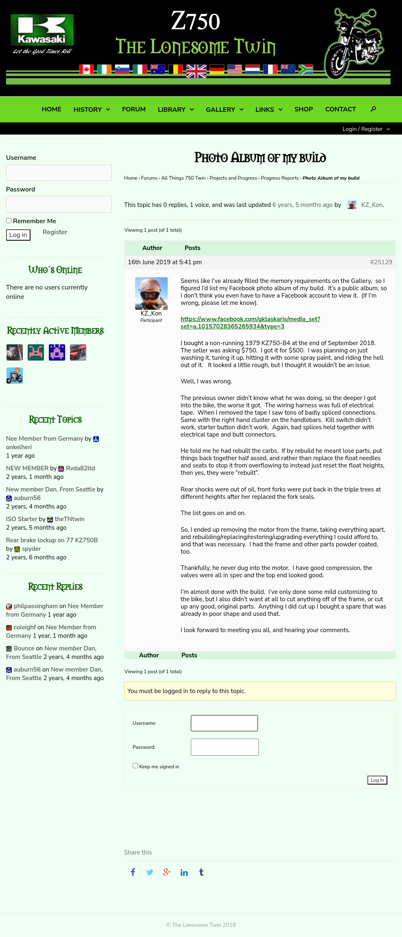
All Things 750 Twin (183, 178)
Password (20, 189)
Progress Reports (280, 178)
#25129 (381, 262)
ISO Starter (21, 519)
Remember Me (31, 221)
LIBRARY (172, 109)
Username (21, 157)
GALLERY (220, 109)
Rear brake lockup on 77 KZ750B (52, 540)
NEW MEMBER (27, 468)
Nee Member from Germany (44, 439)
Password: (144, 747)
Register (55, 232)
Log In (377, 780)
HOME (51, 109)
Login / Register (362, 129)
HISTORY (88, 109)
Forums (149, 178)
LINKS (265, 109)
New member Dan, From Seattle (50, 489)
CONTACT (340, 109)
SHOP (304, 109)
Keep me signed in (159, 766)
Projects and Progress (233, 178)
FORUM (134, 109)
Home (130, 178)
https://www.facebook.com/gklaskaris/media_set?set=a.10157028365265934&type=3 (250, 322)
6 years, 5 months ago (303, 204)
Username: (144, 723)
